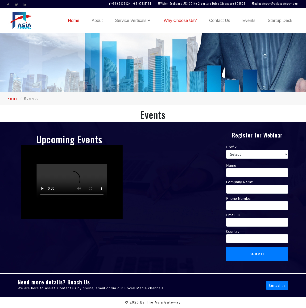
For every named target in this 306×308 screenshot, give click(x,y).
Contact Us (219, 20)
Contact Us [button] (277, 285)
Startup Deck (280, 20)
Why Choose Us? (180, 20)
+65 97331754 (141, 3)
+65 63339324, (122, 3)
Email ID (233, 215)
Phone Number (239, 198)
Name (231, 165)
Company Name (239, 182)
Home (76, 20)
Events (248, 20)
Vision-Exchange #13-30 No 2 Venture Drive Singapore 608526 (202, 3)
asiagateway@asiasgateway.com (276, 3)
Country (232, 231)
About (97, 20)
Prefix (231, 147)
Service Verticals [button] (133, 20)
